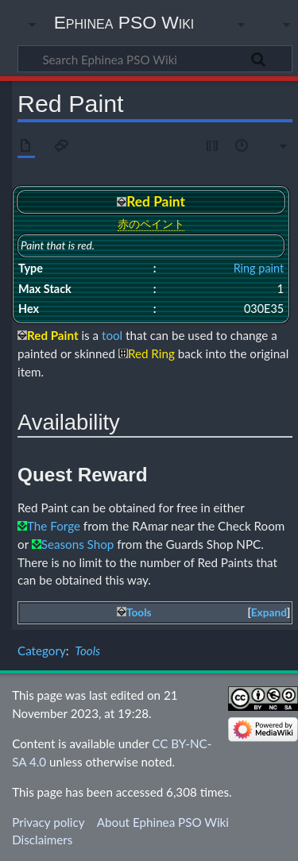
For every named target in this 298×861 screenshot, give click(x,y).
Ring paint (259, 268)
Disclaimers (42, 839)
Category (41, 650)
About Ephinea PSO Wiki (163, 822)
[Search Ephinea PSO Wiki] (155, 58)
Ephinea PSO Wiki (124, 22)
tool (112, 335)
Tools (87, 650)
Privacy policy (48, 822)
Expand (269, 612)
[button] (268, 612)
